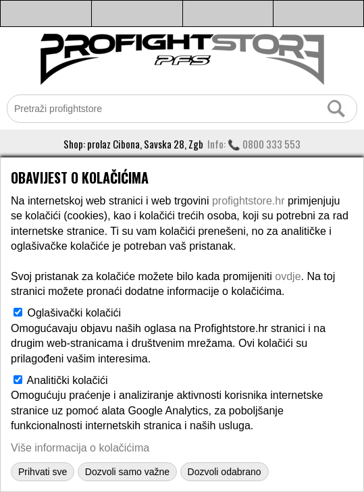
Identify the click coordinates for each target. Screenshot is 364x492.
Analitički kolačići (67, 380)
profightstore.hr (248, 201)
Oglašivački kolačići (74, 313)
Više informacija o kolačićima (80, 448)
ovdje (288, 276)
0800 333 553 (271, 143)
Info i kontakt (137, 13)
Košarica (318, 13)
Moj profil (228, 13)
